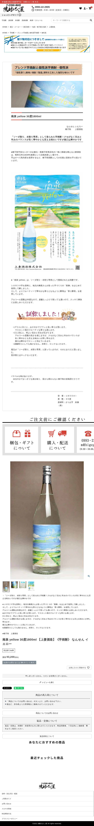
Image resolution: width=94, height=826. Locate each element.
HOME (4, 27)
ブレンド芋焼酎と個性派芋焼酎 (28, 33)
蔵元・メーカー (15, 27)
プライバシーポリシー (9, 819)
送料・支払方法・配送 (9, 794)
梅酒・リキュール (36, 20)
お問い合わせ (6, 804)
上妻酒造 (52, 27)
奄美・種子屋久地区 (39, 27)
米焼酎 (17, 20)
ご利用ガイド (6, 799)
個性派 (44, 33)
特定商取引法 (6, 814)
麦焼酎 (10, 20)
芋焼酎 (4, 20)
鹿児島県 (26, 27)
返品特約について (47, 736)
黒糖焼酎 (25, 20)
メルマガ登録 (6, 809)
